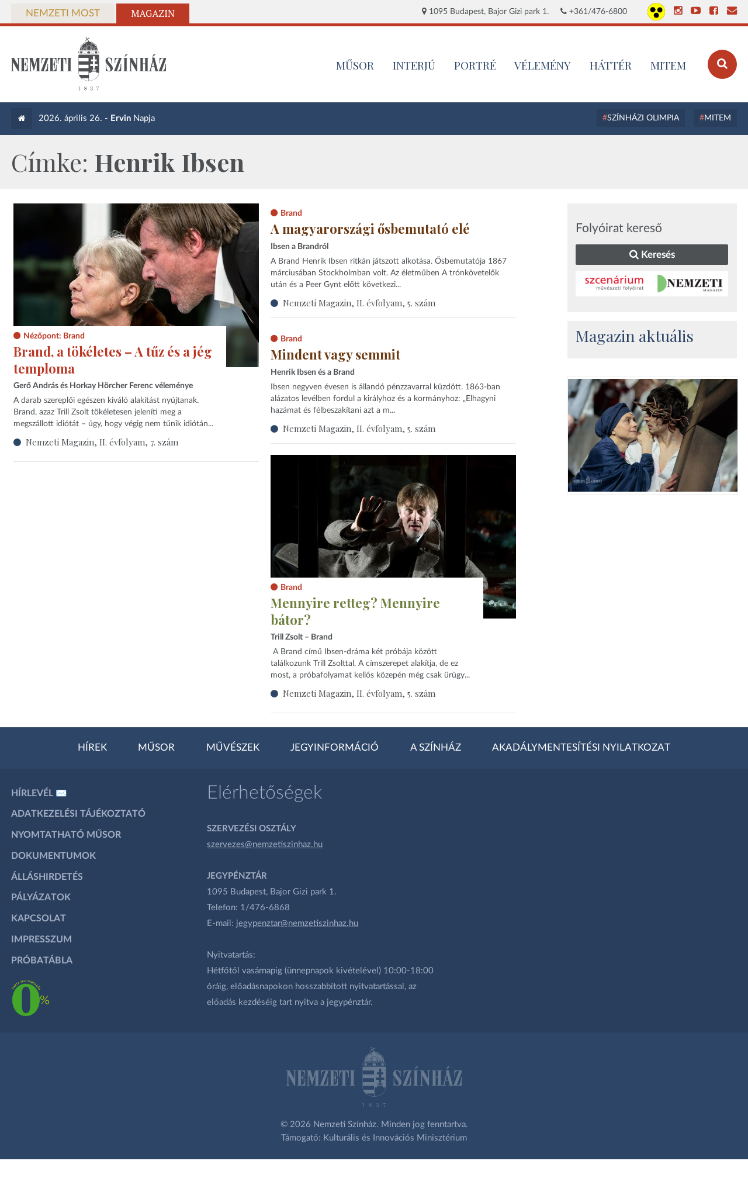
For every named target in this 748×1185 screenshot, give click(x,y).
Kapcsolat (38, 918)
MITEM (668, 64)
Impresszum (41, 939)
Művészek (232, 747)
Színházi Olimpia (643, 118)
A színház (435, 747)
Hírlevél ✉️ (39, 793)
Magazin (153, 13)
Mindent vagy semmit (335, 354)
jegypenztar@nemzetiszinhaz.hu (297, 923)
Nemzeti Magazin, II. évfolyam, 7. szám (102, 442)
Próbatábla (41, 960)
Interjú (414, 64)
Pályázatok (41, 897)
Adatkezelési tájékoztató (78, 813)
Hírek (92, 747)
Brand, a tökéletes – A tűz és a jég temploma (112, 360)
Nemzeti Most (63, 13)
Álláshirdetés (47, 877)
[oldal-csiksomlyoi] (652, 435)
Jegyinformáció (334, 747)
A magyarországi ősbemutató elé (370, 228)
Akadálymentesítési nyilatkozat (581, 747)
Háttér (611, 64)
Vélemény (542, 64)
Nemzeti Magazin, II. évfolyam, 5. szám (359, 303)
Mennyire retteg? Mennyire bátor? (355, 611)
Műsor (156, 747)
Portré (475, 64)
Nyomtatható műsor (66, 834)
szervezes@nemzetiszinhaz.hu (265, 844)
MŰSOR (355, 64)
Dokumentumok (53, 856)
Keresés (652, 255)
